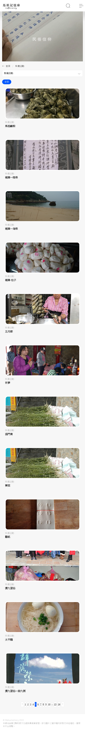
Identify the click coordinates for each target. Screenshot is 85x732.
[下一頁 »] (63, 704)
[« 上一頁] (22, 704)
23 (55, 704)
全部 (6, 82)
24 (59, 704)
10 (49, 704)
